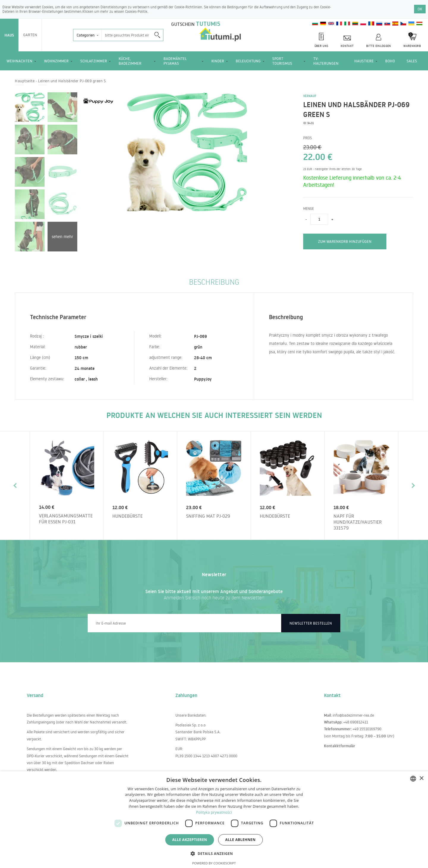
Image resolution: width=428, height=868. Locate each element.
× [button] (421, 778)
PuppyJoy (203, 379)
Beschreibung (214, 281)
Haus (9, 35)
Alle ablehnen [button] (240, 839)
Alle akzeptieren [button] (189, 839)
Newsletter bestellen (310, 623)
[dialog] (214, 819)
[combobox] (413, 779)
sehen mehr (62, 236)
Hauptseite (24, 80)
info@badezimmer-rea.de (353, 715)
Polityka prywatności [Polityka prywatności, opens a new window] (214, 812)
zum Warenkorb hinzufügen (345, 241)
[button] (214, 853)
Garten (30, 34)
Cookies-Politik (136, 11)
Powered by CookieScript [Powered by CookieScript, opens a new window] (214, 863)
